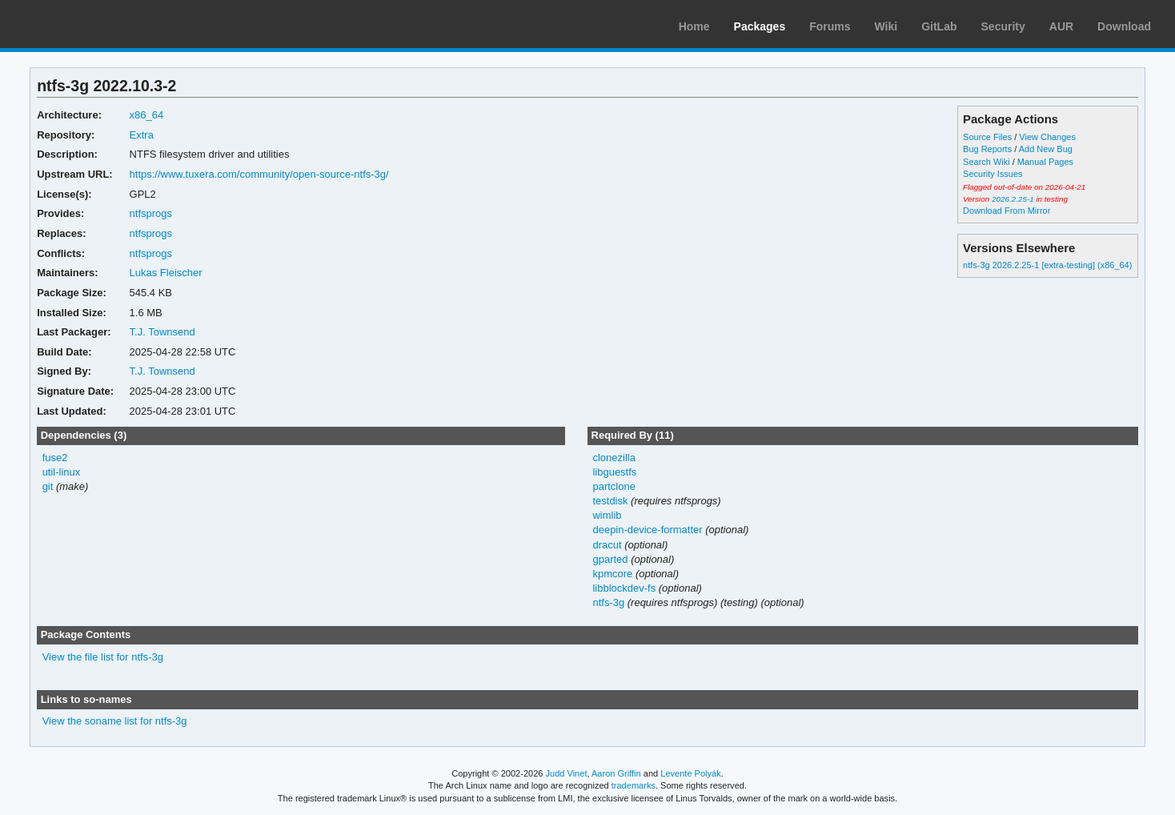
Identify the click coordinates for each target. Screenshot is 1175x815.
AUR (1061, 26)
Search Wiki (986, 162)
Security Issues (992, 174)
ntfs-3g (608, 602)
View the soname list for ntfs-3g (114, 721)
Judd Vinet (567, 773)
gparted (610, 559)
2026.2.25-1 (1013, 199)
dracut (606, 545)
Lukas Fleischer (166, 273)
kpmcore (612, 574)
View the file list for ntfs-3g (102, 657)
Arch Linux (88, 24)
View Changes (1047, 137)
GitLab (938, 26)
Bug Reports (987, 149)
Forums (829, 26)
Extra (142, 135)
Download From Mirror (1006, 210)
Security (1003, 26)
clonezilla (613, 458)
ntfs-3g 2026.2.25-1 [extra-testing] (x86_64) (1047, 265)
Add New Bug (1046, 149)
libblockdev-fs (624, 588)
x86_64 (147, 115)
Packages (760, 26)
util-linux (61, 472)
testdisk (610, 501)
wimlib (606, 515)
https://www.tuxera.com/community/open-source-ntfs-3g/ (259, 174)
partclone (613, 486)
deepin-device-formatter (647, 530)
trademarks (634, 785)
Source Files (987, 137)
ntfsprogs (151, 213)
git (48, 486)
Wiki (886, 26)
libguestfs (614, 472)
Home (694, 26)
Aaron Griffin (616, 773)
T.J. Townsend (162, 332)
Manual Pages (1045, 162)
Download (1124, 26)
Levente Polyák (690, 773)
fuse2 (55, 458)
